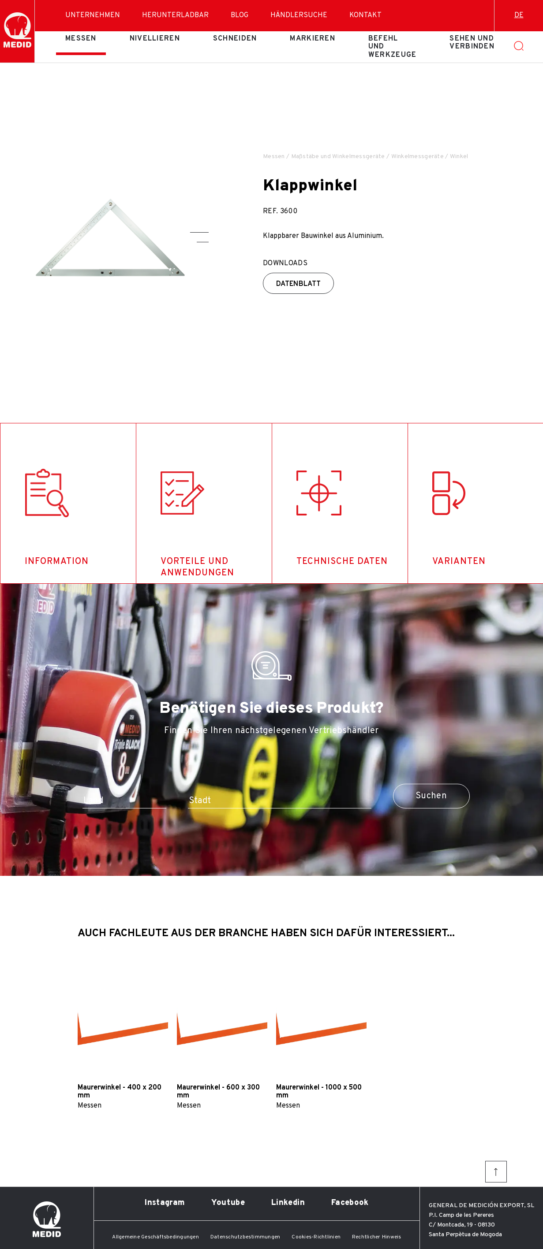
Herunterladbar (175, 15)
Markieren (312, 38)
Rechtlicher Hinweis (376, 1237)
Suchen (431, 796)
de (519, 15)
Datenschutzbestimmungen (245, 1237)
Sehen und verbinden (471, 42)
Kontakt (365, 15)
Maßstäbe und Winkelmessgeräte (338, 156)
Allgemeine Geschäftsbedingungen (155, 1237)
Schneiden (235, 38)
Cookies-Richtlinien (316, 1237)
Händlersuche (298, 15)
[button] (199, 232)
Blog (239, 15)
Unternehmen (92, 15)
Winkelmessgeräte (417, 156)
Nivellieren (155, 38)
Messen (81, 38)
